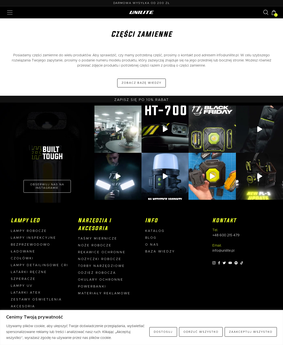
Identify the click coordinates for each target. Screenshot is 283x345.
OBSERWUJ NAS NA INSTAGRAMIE (47, 186)
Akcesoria (23, 306)
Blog (150, 237)
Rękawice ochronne (102, 252)
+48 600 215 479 (226, 235)
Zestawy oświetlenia (36, 299)
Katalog (155, 231)
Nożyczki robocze (99, 259)
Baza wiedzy (160, 251)
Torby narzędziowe (101, 266)
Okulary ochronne (100, 279)
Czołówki (22, 258)
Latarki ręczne (29, 272)
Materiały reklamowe (104, 293)
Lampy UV (22, 285)
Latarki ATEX (26, 292)
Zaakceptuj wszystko (250, 332)
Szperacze (23, 279)
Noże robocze (95, 245)
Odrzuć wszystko (201, 332)
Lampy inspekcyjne (33, 237)
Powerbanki (92, 286)
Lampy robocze (29, 231)
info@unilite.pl (228, 55)
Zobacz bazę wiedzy (141, 83)
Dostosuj (163, 332)
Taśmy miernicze (97, 238)
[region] (141, 327)
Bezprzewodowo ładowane (30, 248)
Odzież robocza (97, 272)
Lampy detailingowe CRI (39, 265)
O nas (152, 244)
